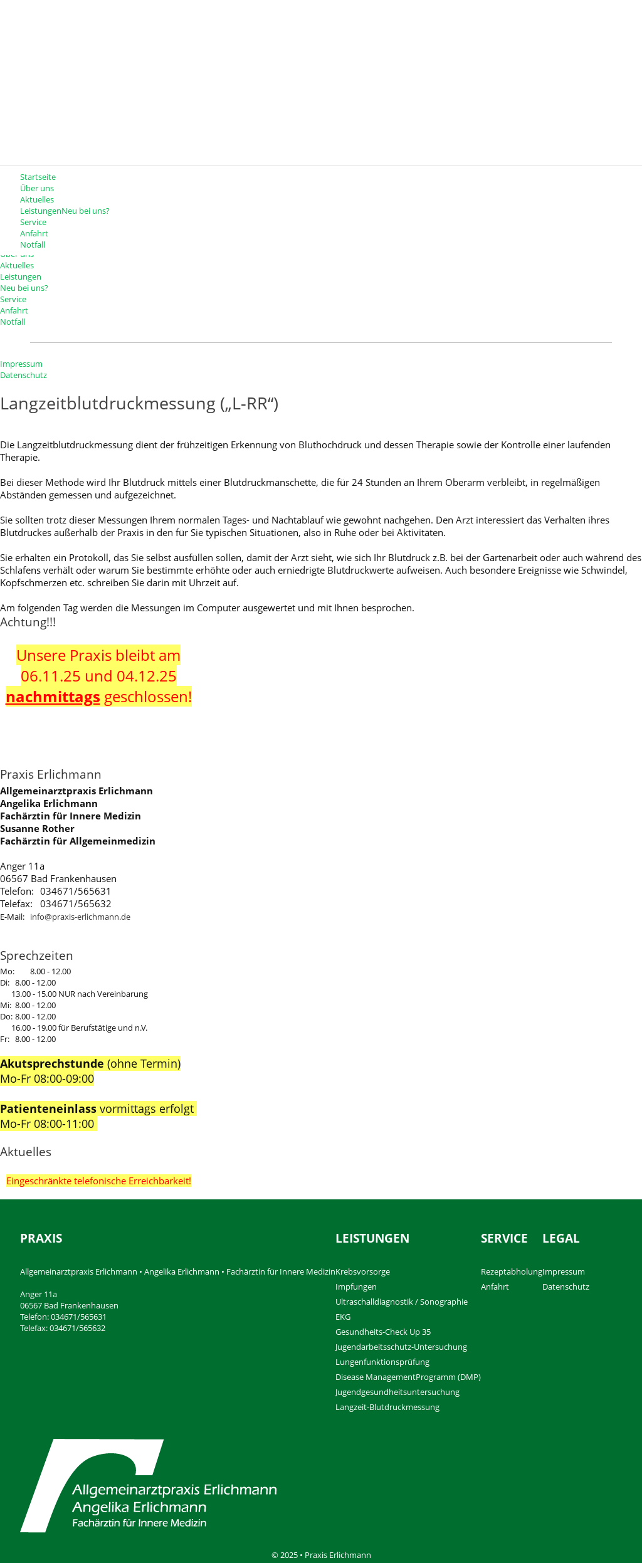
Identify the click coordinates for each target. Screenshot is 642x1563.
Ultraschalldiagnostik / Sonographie (401, 1301)
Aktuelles (37, 199)
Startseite (38, 176)
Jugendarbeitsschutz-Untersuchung (401, 1346)
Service (33, 222)
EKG (342, 1316)
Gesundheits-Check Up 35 (383, 1331)
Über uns (37, 188)
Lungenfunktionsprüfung (382, 1361)
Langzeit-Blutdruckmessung (387, 1407)
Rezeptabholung (511, 1271)
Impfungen (356, 1286)
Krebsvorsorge (362, 1271)
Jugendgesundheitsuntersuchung (397, 1391)
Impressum (21, 363)
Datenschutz (23, 375)
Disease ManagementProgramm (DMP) (408, 1376)
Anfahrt (34, 233)
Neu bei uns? (85, 210)
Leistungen (20, 276)
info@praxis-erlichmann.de (80, 916)
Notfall (32, 244)
